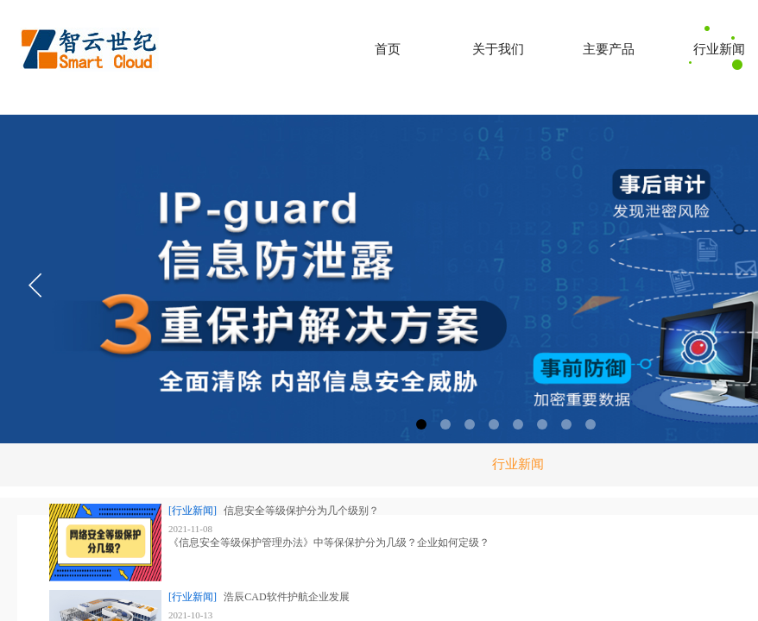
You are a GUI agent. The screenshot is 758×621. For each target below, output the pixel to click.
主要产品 (609, 49)
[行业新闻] (192, 511)
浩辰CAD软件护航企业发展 (286, 597)
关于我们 (498, 49)
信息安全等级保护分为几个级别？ (301, 511)
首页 (388, 49)
